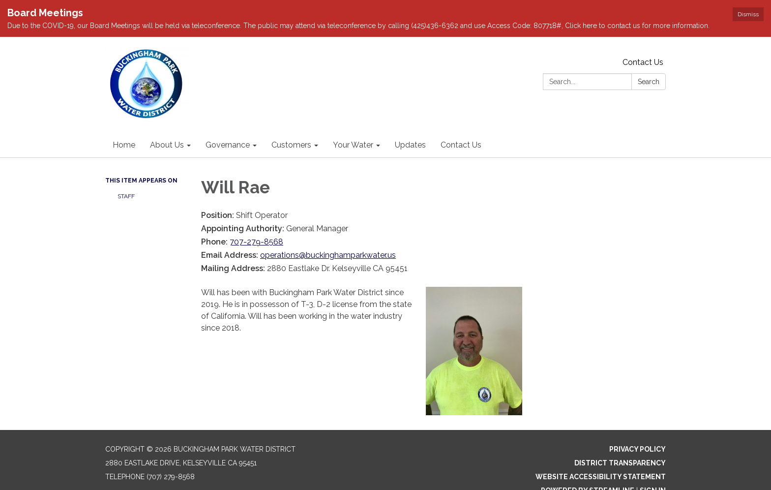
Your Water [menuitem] (353, 120)
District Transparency (620, 438)
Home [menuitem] (124, 120)
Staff (126, 171)
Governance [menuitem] (228, 120)
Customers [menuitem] (291, 120)
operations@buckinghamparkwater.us (328, 230)
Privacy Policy (637, 425)
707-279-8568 (256, 217)
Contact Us (643, 37)
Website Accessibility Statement (600, 452)
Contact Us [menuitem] (461, 120)
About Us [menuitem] (167, 120)
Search (648, 57)
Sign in (653, 466)
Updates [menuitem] (410, 120)
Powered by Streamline (587, 466)
